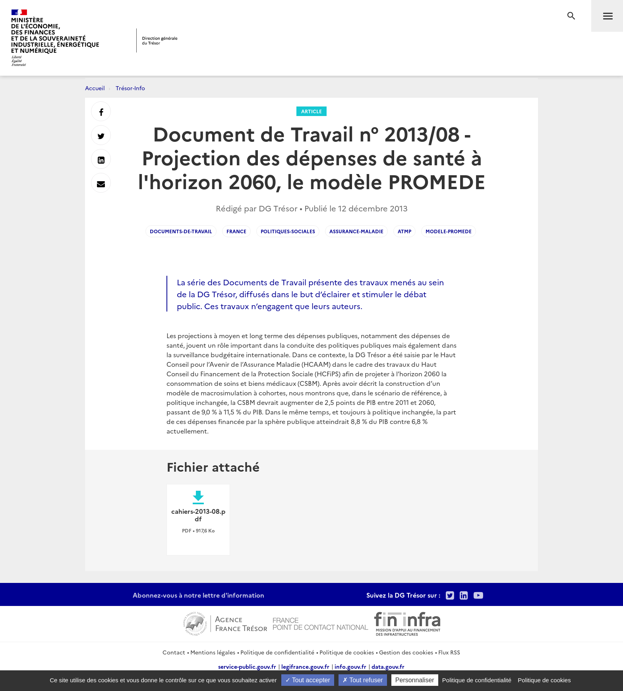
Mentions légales (212, 652)
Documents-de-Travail (181, 231)
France (236, 231)
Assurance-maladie (356, 231)
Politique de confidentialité (277, 652)
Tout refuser (362, 680)
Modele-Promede (449, 231)
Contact (174, 652)
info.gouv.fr (350, 666)
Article (311, 111)
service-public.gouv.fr (247, 666)
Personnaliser (414, 680)
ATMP (404, 231)
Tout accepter (307, 680)
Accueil (95, 88)
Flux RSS (449, 652)
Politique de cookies (346, 652)
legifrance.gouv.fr (305, 666)
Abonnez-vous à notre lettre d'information (198, 595)
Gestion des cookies (406, 652)
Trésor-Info (130, 88)
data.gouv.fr (387, 666)
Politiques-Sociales (288, 231)
